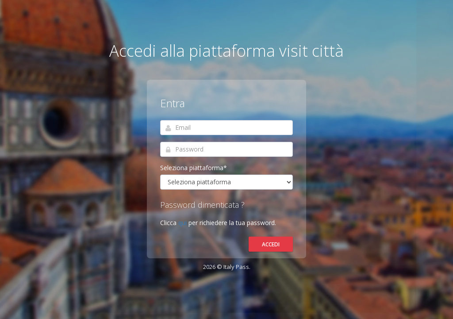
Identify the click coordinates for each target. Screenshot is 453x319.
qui (183, 222)
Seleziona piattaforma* (193, 167)
